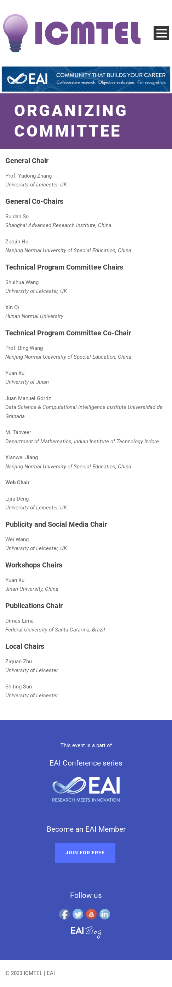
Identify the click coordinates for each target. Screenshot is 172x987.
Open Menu (161, 33)
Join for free (85, 852)
